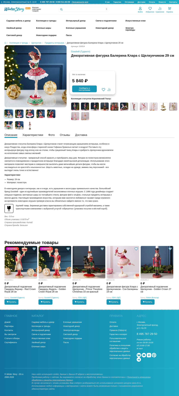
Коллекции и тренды (41, 326)
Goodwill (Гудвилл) (80, 51)
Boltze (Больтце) (152, 298)
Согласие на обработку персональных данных (120, 356)
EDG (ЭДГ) (82, 298)
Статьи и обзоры (12, 338)
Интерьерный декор (41, 330)
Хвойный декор (39, 342)
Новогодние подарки (72, 338)
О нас (107, 2)
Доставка (141, 2)
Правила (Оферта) (118, 330)
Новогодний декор (71, 326)
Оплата (152, 2)
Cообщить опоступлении (84, 89)
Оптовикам (129, 2)
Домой (7, 322)
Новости (162, 2)
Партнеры (9, 326)
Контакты (173, 2)
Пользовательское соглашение (117, 339)
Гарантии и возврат (118, 334)
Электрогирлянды (71, 330)
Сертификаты (10, 342)
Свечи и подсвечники (41, 334)
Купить (11, 302)
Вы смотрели (10, 334)
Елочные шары (38, 346)
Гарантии (117, 2)
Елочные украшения (72, 322)
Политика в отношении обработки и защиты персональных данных (119, 348)
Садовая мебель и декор (43, 322)
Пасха (66, 342)
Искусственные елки (41, 338)
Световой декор (70, 334)
